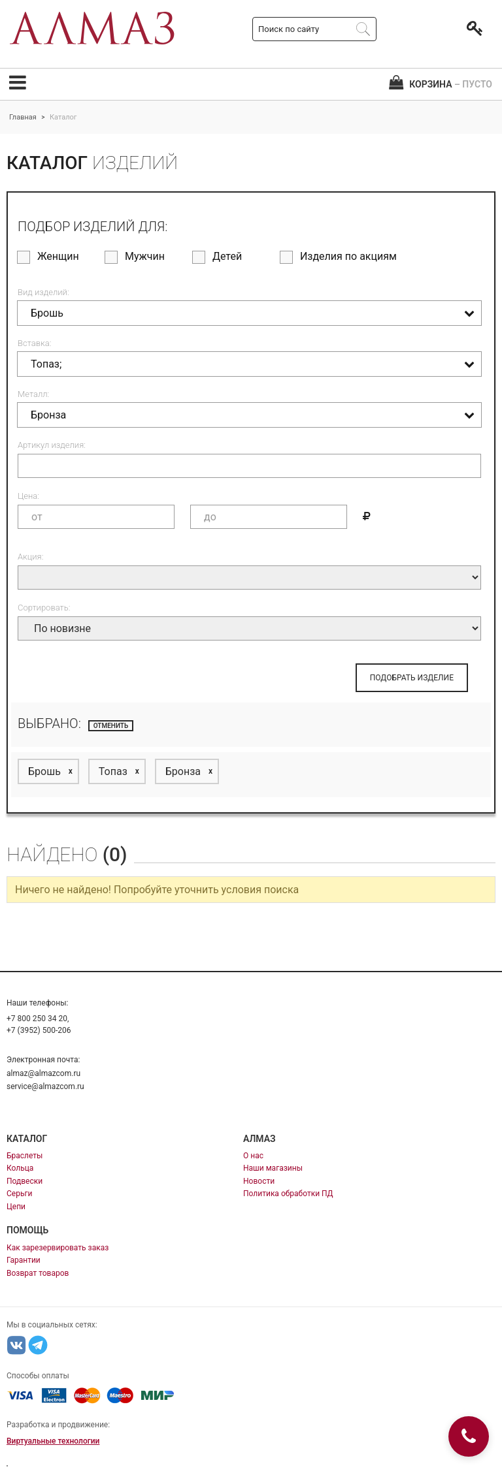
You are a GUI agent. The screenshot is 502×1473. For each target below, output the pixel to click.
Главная (23, 117)
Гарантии (24, 1260)
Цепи (16, 1206)
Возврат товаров (38, 1273)
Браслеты (24, 1155)
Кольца (20, 1168)
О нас (253, 1155)
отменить (111, 725)
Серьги (19, 1193)
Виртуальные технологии (53, 1441)
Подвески (24, 1181)
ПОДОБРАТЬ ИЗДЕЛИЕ (412, 677)
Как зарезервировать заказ (58, 1247)
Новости (259, 1181)
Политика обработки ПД (288, 1193)
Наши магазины (273, 1168)
